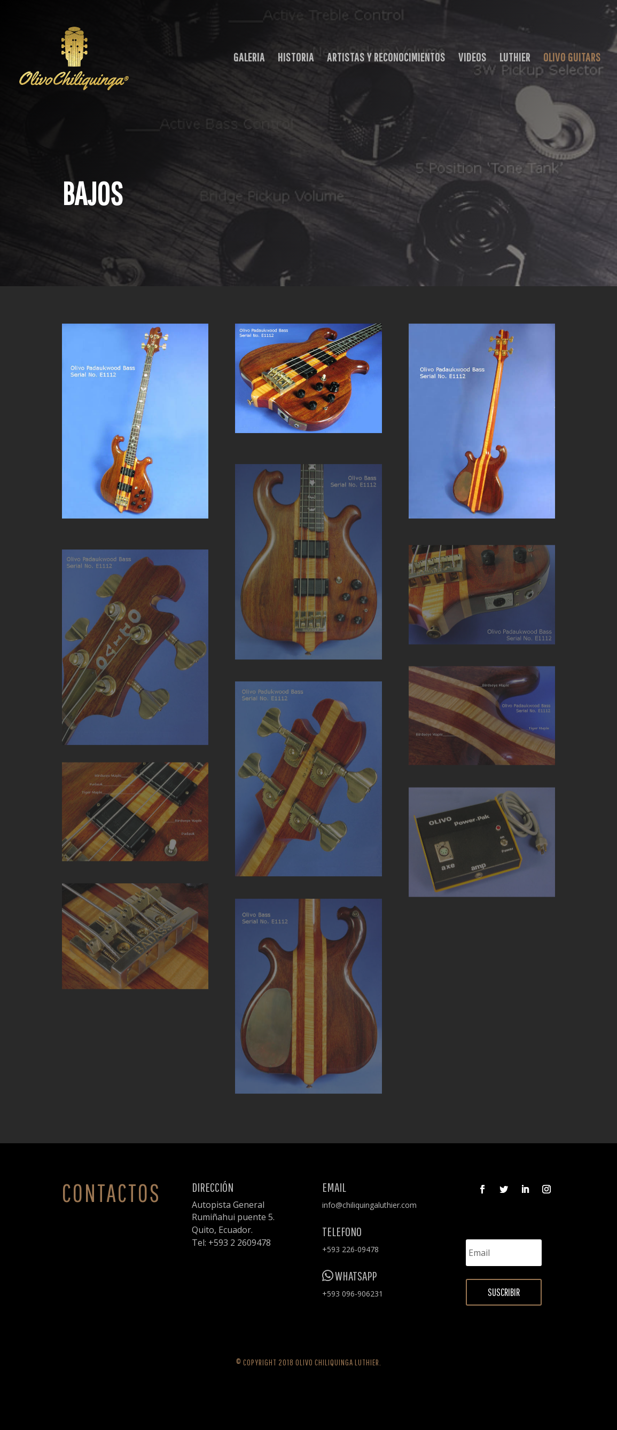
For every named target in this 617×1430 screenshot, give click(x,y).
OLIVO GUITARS (572, 58)
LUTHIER (514, 58)
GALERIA (249, 58)
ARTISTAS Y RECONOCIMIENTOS (386, 58)
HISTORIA (296, 58)
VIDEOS (472, 58)
